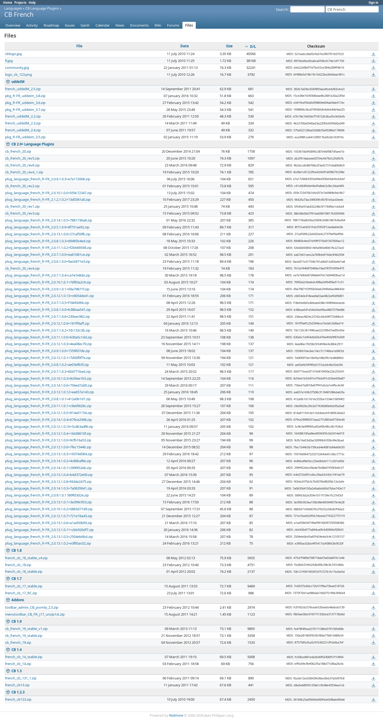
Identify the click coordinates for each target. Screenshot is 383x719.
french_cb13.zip (17, 685)
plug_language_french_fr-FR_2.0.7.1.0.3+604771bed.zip (48, 371)
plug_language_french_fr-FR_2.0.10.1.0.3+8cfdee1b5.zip (48, 378)
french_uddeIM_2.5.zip (23, 88)
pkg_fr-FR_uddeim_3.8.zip (25, 95)
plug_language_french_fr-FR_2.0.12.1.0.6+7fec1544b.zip (48, 447)
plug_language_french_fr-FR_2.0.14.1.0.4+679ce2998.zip (48, 419)
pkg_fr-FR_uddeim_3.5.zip (25, 137)
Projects (20, 3)
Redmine (176, 715)
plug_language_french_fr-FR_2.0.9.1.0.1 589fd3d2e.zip (47, 495)
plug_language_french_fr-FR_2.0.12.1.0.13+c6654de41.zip (49, 295)
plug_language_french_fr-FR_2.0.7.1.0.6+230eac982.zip (47, 316)
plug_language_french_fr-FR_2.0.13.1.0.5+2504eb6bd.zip (49, 536)
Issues (70, 25)
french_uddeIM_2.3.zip (23, 123)
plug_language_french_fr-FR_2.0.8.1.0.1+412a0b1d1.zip (48, 398)
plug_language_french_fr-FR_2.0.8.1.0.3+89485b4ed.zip (48, 241)
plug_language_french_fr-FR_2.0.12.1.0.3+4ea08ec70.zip (48, 343)
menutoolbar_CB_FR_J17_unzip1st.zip (35, 614)
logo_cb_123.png (18, 74)
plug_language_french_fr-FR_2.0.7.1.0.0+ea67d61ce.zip (47, 254)
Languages (13, 8)
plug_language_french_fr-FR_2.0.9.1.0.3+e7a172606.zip (47, 179)
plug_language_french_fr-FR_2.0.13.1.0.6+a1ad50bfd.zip (48, 522)
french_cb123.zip (18, 699)
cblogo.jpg (13, 53)
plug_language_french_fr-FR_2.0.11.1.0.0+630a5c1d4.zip (48, 337)
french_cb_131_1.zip (20, 678)
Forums (173, 25)
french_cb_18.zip (18, 564)
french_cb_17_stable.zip (23, 586)
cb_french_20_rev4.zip (22, 268)
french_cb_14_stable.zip (23, 656)
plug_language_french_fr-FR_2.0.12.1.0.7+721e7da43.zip (48, 515)
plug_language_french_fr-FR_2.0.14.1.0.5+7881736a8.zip (48, 220)
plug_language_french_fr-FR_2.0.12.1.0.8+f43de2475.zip (48, 481)
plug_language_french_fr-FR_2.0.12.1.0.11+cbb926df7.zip (49, 529)
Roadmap (51, 25)
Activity (32, 25)
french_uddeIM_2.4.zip (23, 130)
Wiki (158, 25)
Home (7, 3)
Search (282, 9)
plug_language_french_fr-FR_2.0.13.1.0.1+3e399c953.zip (48, 502)
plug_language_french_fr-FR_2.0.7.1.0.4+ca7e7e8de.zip (47, 275)
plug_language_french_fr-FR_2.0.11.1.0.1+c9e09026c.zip (48, 405)
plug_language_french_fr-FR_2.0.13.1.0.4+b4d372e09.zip (49, 474)
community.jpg (17, 67)
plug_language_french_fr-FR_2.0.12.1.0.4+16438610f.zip (48, 433)
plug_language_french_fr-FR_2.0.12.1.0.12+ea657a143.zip (49, 392)
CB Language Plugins (42, 8)
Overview (12, 25)
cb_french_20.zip (18, 151)
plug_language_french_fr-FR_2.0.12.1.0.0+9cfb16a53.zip (48, 440)
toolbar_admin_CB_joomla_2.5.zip (31, 607)
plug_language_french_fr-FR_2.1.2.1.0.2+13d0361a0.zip (47, 199)
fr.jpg (9, 60)
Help (32, 3)
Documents (139, 25)
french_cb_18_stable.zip (23, 571)
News (119, 25)
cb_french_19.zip (18, 642)
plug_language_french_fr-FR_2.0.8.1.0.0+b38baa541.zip (48, 309)
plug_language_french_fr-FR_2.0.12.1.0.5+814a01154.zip (48, 412)
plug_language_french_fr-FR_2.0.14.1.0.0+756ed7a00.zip (48, 385)
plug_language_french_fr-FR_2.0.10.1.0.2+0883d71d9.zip (49, 509)
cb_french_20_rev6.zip (22, 165)
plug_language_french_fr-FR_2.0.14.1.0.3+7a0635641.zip (48, 488)
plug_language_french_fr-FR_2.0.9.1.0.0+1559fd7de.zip (47, 350)
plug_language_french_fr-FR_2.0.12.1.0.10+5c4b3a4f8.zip (49, 426)
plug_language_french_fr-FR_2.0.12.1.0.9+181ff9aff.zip (47, 323)
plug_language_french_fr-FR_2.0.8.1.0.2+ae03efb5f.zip (47, 364)
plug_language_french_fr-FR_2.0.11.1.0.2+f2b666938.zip (48, 247)
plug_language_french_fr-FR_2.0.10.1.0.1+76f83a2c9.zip (48, 282)
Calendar (102, 25)
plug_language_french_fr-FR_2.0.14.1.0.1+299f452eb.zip (48, 467)
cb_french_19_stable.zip (23, 635)
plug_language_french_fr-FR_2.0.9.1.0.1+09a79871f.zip (47, 289)
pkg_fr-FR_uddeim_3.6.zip (25, 102)
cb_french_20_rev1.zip (22, 206)
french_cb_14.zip (18, 663)
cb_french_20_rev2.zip (22, 185)
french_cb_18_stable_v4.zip (26, 557)
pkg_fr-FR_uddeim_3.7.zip (25, 109)
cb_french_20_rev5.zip (22, 158)
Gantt (85, 25)
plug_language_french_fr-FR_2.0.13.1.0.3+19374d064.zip (48, 454)
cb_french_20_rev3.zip (22, 213)
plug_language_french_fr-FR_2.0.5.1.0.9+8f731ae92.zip (47, 227)
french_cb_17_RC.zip (21, 593)
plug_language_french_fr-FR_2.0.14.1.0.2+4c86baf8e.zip (48, 460)
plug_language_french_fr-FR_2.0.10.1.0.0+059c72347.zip (48, 192)
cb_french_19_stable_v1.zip (26, 628)
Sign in (373, 3)
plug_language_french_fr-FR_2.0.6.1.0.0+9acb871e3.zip (47, 261)
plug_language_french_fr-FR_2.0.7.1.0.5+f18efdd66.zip (47, 302)
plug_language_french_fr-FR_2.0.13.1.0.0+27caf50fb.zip (47, 234)
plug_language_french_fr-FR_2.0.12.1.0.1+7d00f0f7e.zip (48, 357)
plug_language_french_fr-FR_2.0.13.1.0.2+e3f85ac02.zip (48, 543)
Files (189, 25)
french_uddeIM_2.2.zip (23, 116)
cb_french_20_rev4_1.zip (24, 172)
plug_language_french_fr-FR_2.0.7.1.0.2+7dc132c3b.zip (47, 330)
